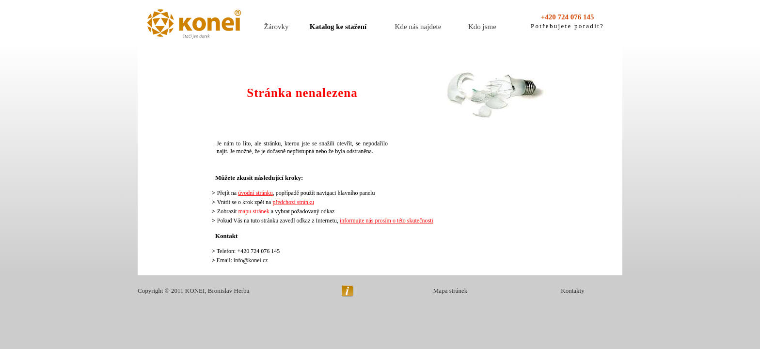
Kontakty (572, 290)
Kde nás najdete (418, 27)
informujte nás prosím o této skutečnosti (386, 220)
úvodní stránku (255, 193)
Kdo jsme (482, 27)
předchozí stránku (293, 202)
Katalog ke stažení (338, 27)
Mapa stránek (450, 290)
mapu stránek (253, 211)
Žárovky (276, 27)
